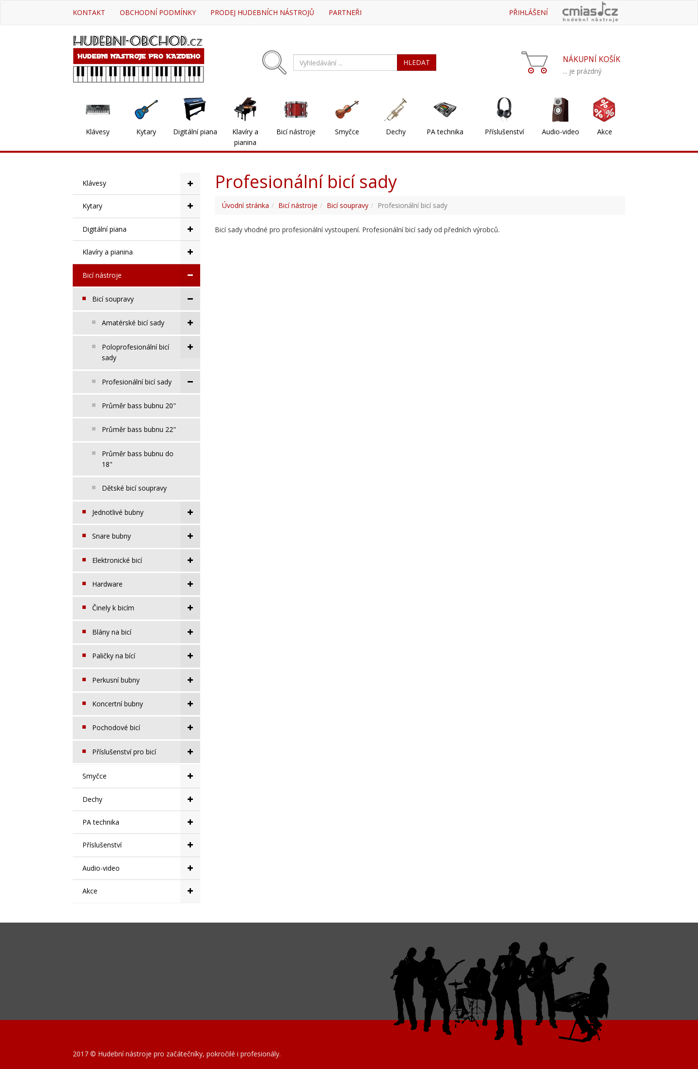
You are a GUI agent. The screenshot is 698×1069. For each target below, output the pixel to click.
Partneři (345, 12)
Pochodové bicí (146, 728)
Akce (604, 131)
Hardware (146, 584)
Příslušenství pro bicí (146, 752)
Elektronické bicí (146, 560)
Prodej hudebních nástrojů (262, 12)
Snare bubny (146, 536)
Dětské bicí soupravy (134, 488)
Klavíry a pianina (245, 137)
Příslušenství (504, 131)
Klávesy (98, 131)
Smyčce (347, 131)
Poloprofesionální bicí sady (151, 349)
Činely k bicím (146, 608)
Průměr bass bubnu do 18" (138, 459)
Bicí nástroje (296, 131)
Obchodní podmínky (158, 12)
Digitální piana (195, 131)
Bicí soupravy (146, 299)
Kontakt (89, 12)
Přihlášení (528, 12)
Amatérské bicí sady (151, 323)
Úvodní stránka (245, 205)
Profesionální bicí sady (151, 382)
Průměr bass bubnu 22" (139, 429)
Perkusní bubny (146, 680)
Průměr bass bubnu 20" (139, 405)
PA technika (445, 131)
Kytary (146, 131)
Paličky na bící (146, 656)
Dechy (396, 131)
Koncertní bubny (146, 704)
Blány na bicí (146, 632)
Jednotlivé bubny (146, 512)
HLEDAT (416, 62)
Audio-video (560, 131)
